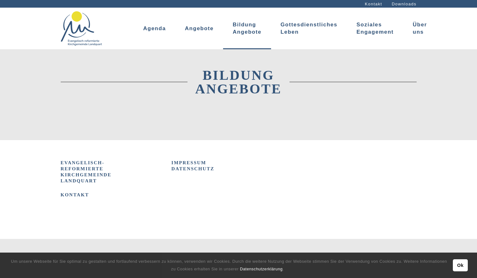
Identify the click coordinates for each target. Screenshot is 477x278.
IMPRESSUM (188, 162)
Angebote (199, 28)
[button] (286, 269)
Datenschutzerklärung (261, 269)
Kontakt (373, 4)
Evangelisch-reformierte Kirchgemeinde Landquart (86, 172)
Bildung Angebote (247, 28)
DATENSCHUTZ (192, 168)
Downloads (404, 4)
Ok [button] (460, 265)
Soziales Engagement (375, 28)
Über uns (420, 28)
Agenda (154, 28)
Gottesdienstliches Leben (309, 28)
